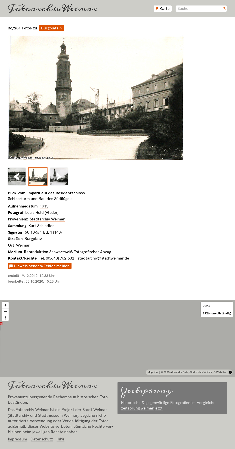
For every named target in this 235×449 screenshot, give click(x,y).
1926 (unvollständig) (217, 313)
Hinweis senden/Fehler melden (42, 265)
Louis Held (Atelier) (41, 212)
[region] (117, 338)
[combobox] (201, 8)
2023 (206, 306)
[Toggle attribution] (230, 372)
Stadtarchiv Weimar (47, 219)
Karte (165, 8)
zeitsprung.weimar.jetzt (142, 408)
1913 (44, 206)
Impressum (17, 439)
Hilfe (60, 439)
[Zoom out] (5, 311)
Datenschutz (42, 439)
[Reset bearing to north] (5, 318)
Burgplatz (49, 28)
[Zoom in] (5, 305)
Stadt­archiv (19, 415)
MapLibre (153, 372)
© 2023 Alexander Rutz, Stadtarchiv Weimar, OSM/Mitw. (194, 372)
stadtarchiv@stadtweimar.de (103, 258)
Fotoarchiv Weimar (52, 8)
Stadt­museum (50, 415)
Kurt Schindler (41, 225)
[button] (117, 332)
